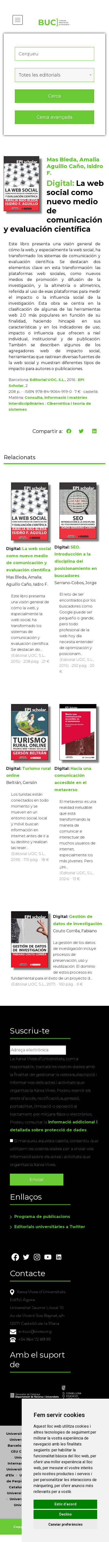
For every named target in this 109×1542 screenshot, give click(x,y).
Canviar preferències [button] (65, 1524)
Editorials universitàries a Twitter (49, 1226)
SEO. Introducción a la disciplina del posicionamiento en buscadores (75, 561)
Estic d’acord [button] (65, 1504)
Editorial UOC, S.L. (47, 379)
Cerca (54, 96)
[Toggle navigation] (18, 20)
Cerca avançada (54, 117)
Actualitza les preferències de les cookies (46, 3)
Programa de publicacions (42, 1216)
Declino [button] (65, 1514)
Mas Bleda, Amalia (73, 159)
